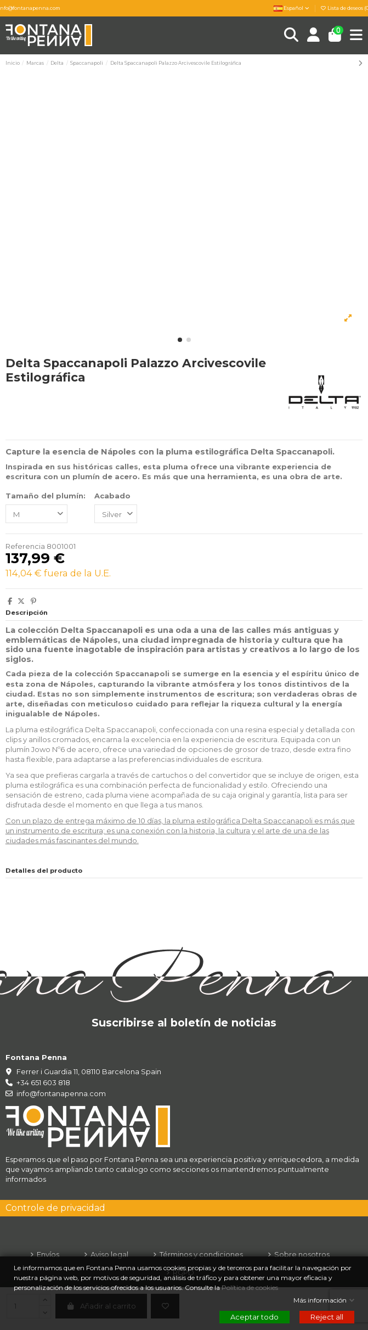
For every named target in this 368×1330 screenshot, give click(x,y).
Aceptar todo (254, 1316)
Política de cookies (251, 1288)
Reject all (326, 1316)
